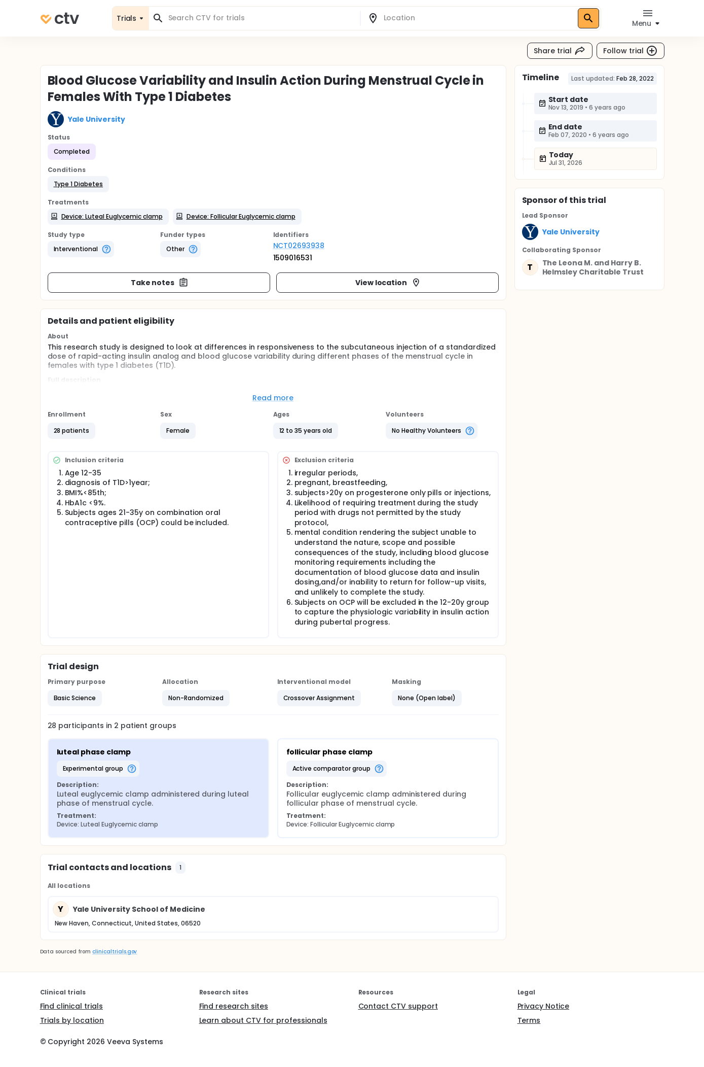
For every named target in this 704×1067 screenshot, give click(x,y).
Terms (529, 1020)
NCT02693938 (299, 245)
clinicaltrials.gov (114, 951)
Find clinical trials (71, 1006)
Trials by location (72, 1020)
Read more (272, 397)
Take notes (160, 283)
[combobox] (260, 18)
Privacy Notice (543, 1006)
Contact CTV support (398, 1006)
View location (388, 283)
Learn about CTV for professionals (263, 1020)
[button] (78, 184)
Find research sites (233, 1006)
